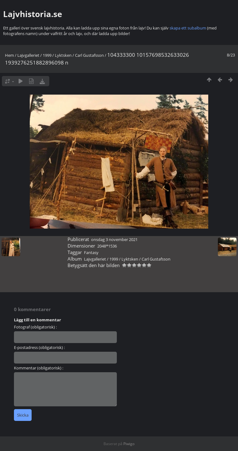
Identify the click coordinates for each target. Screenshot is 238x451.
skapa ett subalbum (188, 28)
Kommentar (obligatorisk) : (38, 368)
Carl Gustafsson (89, 55)
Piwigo (128, 443)
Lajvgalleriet (28, 55)
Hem (9, 55)
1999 (47, 55)
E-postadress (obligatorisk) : (39, 347)
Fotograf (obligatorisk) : (35, 327)
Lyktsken (63, 55)
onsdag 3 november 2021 (114, 239)
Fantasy (91, 252)
